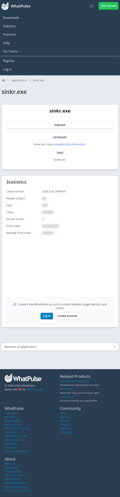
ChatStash (11, 447)
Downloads (11, 18)
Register (9, 61)
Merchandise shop (16, 486)
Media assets (13, 479)
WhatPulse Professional (74, 381)
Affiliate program (15, 483)
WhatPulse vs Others (18, 490)
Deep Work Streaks (16, 451)
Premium (9, 34)
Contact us (11, 467)
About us (10, 463)
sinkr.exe (38, 80)
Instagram (66, 432)
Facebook (66, 428)
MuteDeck (66, 389)
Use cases (11, 432)
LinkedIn (65, 424)
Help (6, 43)
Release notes (13, 424)
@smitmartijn (34, 389)
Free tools (11, 443)
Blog (63, 413)
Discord (65, 417)
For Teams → (12, 51)
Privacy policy (13, 471)
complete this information (69, 144)
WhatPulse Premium (17, 428)
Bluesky (65, 420)
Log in (7, 69)
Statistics (9, 26)
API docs (10, 417)
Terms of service (15, 475)
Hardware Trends (15, 436)
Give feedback (13, 420)
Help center (12, 413)
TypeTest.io (67, 396)
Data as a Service (15, 440)
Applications (19, 80)
